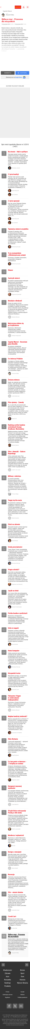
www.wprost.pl (14, 1024)
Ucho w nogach (13, 628)
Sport (22, 973)
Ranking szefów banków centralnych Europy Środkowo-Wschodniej (16, 427)
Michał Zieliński (15, 445)
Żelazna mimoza (14, 380)
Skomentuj (7, 72)
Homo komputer (13, 650)
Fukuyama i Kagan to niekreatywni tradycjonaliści (14, 698)
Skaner (10, 270)
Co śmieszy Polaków (15, 358)
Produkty (7, 986)
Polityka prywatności (22, 997)
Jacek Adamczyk (15, 395)
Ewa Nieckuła (15, 540)
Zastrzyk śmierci (14, 278)
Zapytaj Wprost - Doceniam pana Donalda (17, 343)
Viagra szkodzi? (13, 569)
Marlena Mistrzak (15, 316)
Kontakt (22, 991)
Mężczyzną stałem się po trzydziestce (16, 324)
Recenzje (11, 874)
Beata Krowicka (15, 517)
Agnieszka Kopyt (15, 910)
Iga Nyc (13, 845)
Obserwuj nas (14, 77)
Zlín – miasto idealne (15, 892)
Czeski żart (12, 916)
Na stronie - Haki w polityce (18, 151)
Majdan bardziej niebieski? (17, 716)
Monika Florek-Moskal (17, 606)
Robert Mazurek (15, 190)
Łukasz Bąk (14, 928)
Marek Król (14, 418)
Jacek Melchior (15, 804)
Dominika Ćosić (15, 689)
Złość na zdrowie (14, 524)
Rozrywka (7, 979)
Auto (7, 976)
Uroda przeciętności (15, 547)
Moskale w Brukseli (15, 301)
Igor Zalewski (15, 194)
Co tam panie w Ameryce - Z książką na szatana (17, 762)
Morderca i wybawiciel (16, 835)
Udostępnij (23, 72)
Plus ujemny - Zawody (16, 402)
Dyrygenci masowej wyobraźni (15, 787)
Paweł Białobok (15, 755)
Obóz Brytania (13, 739)
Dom (22, 976)
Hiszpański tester (14, 673)
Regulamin (7, 997)
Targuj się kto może (15, 500)
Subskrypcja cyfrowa (7, 994)
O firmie (7, 991)
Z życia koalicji (13, 174)
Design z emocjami (14, 852)
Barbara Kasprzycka (16, 335)
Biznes (22, 970)
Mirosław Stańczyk (16, 563)
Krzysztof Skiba (15, 373)
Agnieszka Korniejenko (17, 732)
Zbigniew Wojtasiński (16, 294)
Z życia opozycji (13, 201)
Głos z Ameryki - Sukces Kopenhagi (16, 452)
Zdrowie (7, 973)
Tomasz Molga (15, 493)
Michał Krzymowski (16, 246)
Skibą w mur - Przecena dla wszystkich (16, 935)
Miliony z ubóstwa (14, 476)
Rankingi (7, 983)
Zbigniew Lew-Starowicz (17, 584)
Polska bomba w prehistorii (17, 613)
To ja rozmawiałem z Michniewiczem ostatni (17, 254)
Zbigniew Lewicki (15, 779)
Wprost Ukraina (22, 983)
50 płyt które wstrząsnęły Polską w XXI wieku (17, 812)
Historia (22, 979)
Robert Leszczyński (16, 828)
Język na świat (13, 590)
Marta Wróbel (15, 868)
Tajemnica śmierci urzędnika (18, 229)
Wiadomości (7, 970)
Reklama (22, 994)
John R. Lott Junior (16, 469)
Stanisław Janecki (16, 167)
